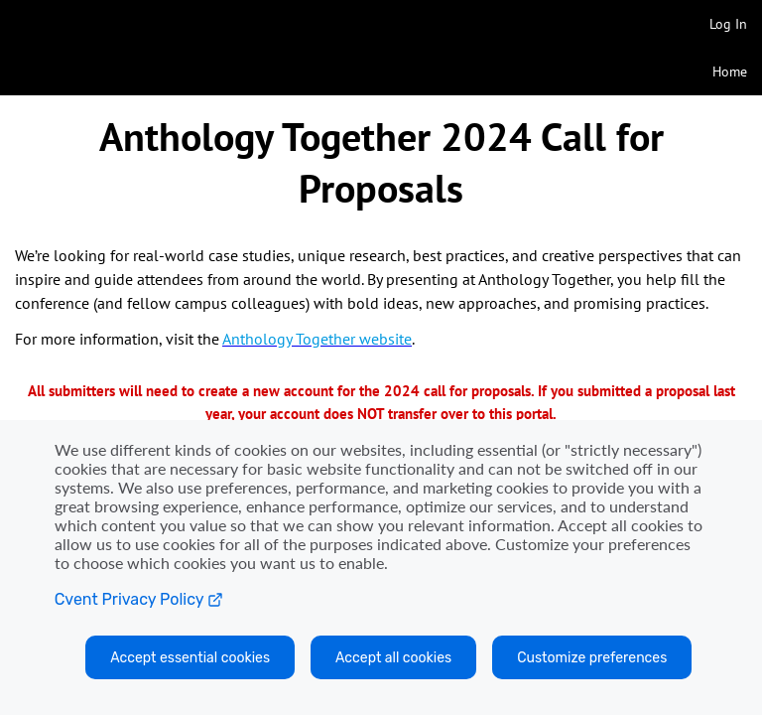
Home (729, 71)
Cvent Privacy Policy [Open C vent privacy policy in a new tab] (139, 599)
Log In (728, 24)
